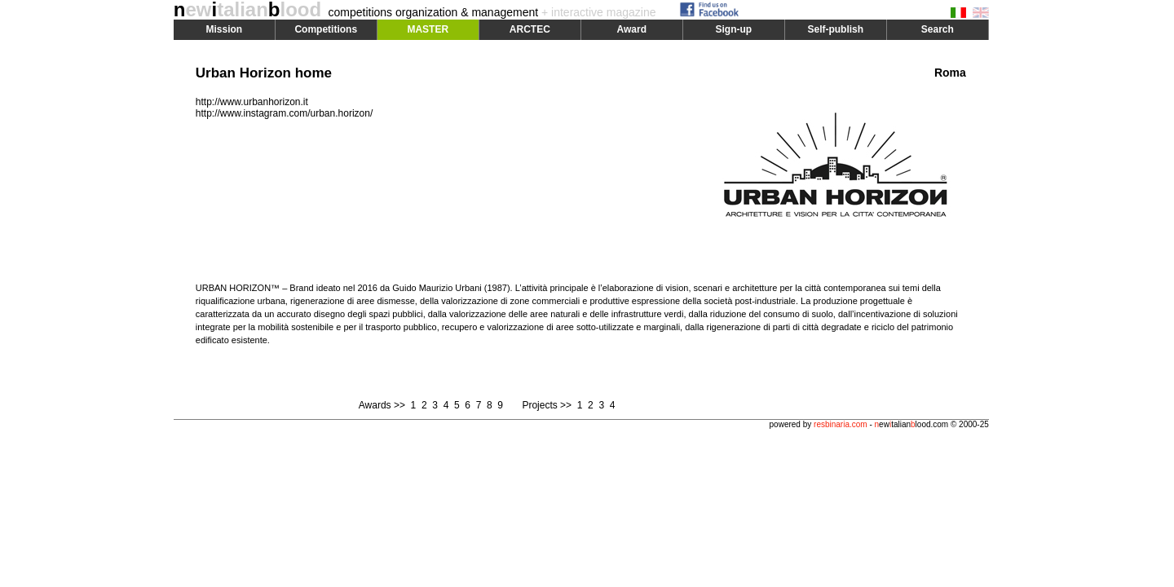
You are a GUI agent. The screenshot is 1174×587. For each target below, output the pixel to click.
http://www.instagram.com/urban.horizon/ (284, 113)
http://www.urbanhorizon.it (252, 102)
